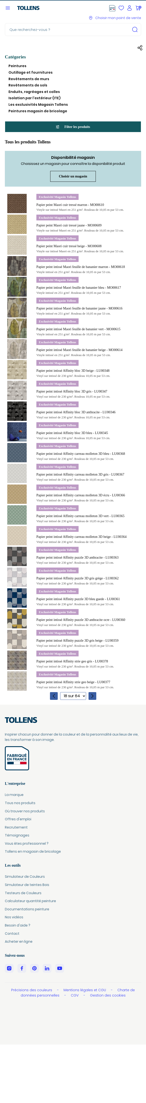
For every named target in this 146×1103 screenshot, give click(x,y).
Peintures (17, 65)
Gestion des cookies (108, 995)
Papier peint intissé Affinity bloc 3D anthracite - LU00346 (75, 412)
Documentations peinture (27, 909)
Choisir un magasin (73, 176)
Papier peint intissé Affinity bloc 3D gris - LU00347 (71, 391)
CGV (75, 995)
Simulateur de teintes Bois (27, 884)
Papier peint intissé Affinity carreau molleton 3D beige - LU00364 (81, 537)
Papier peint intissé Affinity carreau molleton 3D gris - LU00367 (80, 474)
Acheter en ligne (18, 941)
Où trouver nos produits (25, 811)
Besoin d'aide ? (17, 925)
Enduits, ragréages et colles (34, 91)
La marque (14, 794)
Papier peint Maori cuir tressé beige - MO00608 (69, 246)
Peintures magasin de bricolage (37, 111)
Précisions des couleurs (32, 990)
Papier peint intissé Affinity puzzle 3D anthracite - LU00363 (77, 557)
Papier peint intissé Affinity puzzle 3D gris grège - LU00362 (77, 578)
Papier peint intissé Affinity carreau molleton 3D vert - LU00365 (80, 516)
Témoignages (17, 835)
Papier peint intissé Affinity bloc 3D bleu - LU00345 (72, 433)
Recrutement (16, 827)
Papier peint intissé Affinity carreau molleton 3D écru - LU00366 (80, 495)
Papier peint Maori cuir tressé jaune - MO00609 (69, 225)
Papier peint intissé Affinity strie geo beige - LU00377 (73, 682)
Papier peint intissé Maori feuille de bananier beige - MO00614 (79, 350)
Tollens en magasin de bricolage (33, 851)
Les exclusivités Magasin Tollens (38, 104)
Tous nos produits (20, 803)
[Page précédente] (54, 696)
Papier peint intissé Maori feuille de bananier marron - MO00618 (80, 267)
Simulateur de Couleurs (25, 876)
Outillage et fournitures (30, 72)
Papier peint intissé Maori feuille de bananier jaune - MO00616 (79, 308)
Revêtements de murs (28, 79)
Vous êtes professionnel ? (27, 843)
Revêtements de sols (27, 85)
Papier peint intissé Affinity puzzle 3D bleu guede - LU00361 (78, 599)
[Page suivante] (92, 696)
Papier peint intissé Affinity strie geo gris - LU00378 (72, 661)
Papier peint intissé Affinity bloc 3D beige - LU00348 (72, 370)
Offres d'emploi (18, 819)
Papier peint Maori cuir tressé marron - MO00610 (70, 205)
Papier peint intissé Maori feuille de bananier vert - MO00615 (78, 329)
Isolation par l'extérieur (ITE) (34, 98)
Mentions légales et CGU (85, 990)
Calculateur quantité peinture (30, 901)
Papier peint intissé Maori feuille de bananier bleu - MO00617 (78, 287)
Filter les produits (73, 127)
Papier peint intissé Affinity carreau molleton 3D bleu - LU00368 (80, 454)
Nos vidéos (14, 917)
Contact (12, 933)
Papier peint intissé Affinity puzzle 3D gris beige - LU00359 (77, 640)
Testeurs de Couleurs (23, 893)
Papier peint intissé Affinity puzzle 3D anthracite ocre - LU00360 (80, 620)
